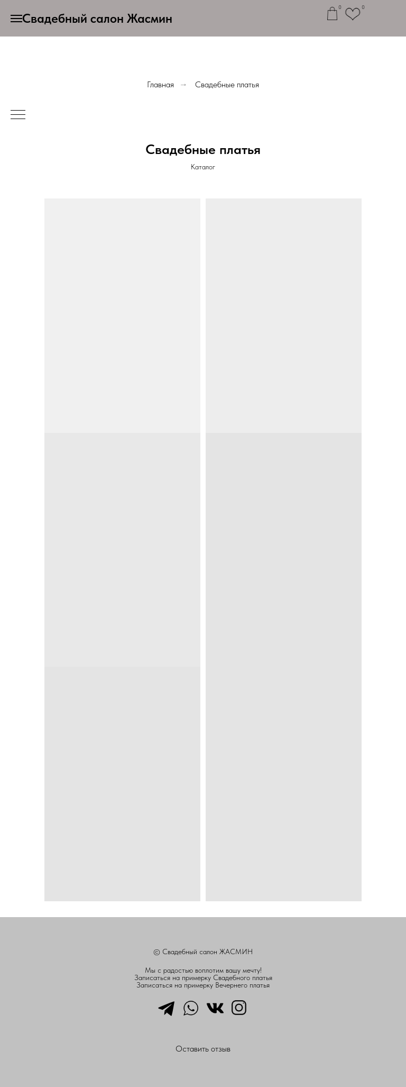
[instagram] (239, 1007)
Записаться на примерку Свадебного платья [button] (203, 977)
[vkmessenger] (215, 1007)
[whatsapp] (191, 1007)
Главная (160, 84)
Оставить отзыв (203, 1049)
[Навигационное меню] (16, 18)
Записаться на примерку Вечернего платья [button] (203, 985)
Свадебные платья (227, 84)
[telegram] (166, 1007)
